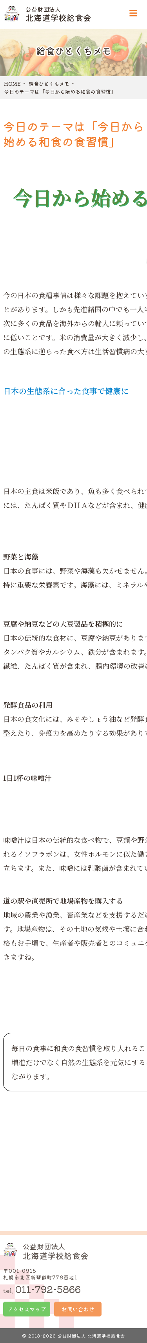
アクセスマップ (26, 1309)
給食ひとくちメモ (49, 83)
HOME (12, 83)
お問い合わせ (78, 1309)
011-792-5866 (48, 1289)
